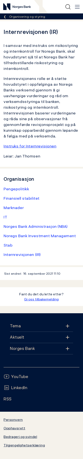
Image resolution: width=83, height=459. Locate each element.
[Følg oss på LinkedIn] (16, 388)
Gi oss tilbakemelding (41, 299)
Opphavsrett (14, 428)
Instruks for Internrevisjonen (30, 146)
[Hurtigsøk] (68, 7)
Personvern (13, 419)
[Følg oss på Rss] (8, 399)
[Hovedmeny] (77, 7)
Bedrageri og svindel (20, 436)
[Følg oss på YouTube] (16, 377)
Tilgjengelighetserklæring (24, 445)
